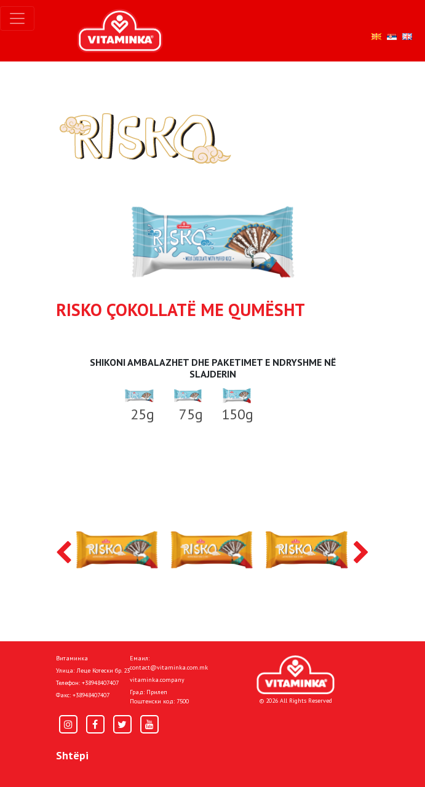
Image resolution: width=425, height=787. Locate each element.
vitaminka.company (157, 680)
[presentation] (64, 553)
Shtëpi (72, 755)
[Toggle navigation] (17, 18)
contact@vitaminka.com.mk (169, 667)
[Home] (295, 675)
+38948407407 (100, 683)
